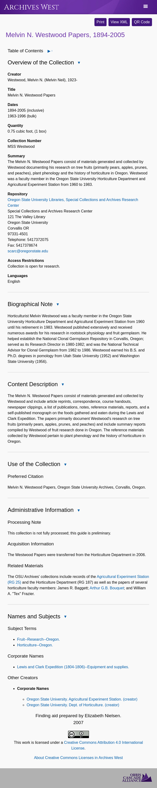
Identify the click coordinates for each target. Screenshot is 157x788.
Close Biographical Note (57, 304)
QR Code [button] (142, 22)
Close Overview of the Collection (79, 63)
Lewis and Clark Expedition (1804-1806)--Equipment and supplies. (73, 667)
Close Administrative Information (78, 510)
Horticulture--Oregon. (35, 645)
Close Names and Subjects (65, 617)
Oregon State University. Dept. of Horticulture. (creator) (73, 705)
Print (100, 22)
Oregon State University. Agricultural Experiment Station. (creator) (82, 699)
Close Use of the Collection (65, 464)
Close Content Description (62, 384)
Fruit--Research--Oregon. (38, 639)
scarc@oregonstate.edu (28, 251)
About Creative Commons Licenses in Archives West (78, 758)
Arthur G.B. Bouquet (107, 588)
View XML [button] (119, 22)
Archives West (31, 7)
